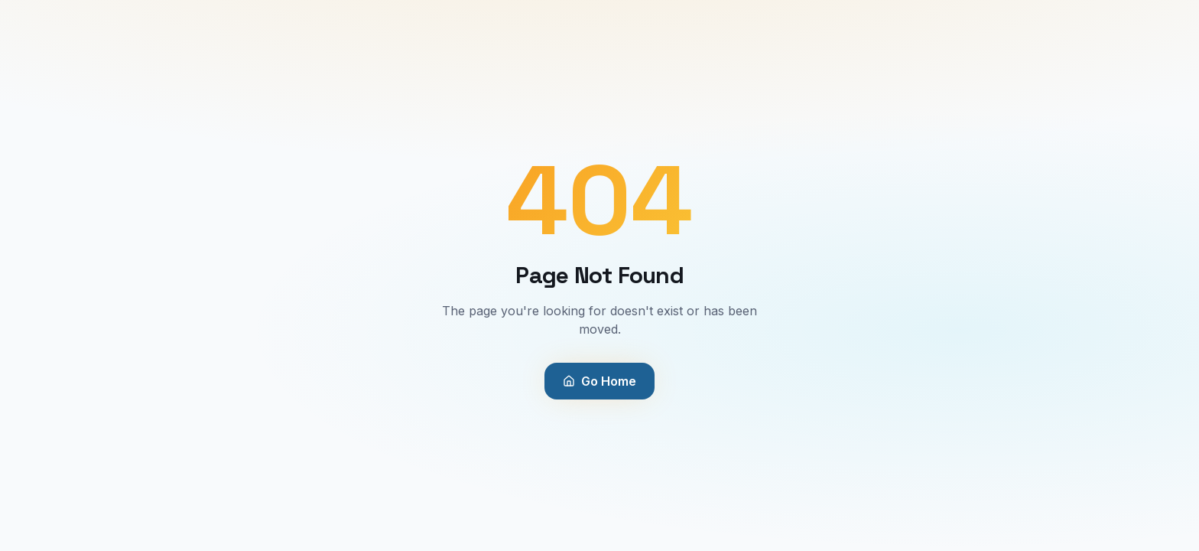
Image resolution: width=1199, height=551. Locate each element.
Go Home (599, 381)
